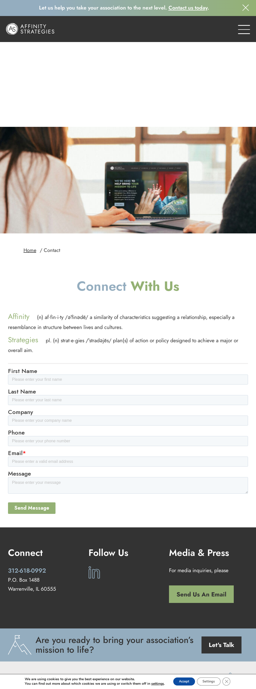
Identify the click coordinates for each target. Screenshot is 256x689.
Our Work (134, 653)
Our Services (106, 653)
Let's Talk (221, 562)
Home (30, 168)
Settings (210, 681)
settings (152, 683)
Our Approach (74, 653)
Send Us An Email (201, 512)
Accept (181, 681)
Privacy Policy (130, 667)
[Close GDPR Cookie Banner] (231, 681)
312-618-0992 (27, 488)
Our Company (163, 653)
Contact (190, 653)
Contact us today (188, 8)
